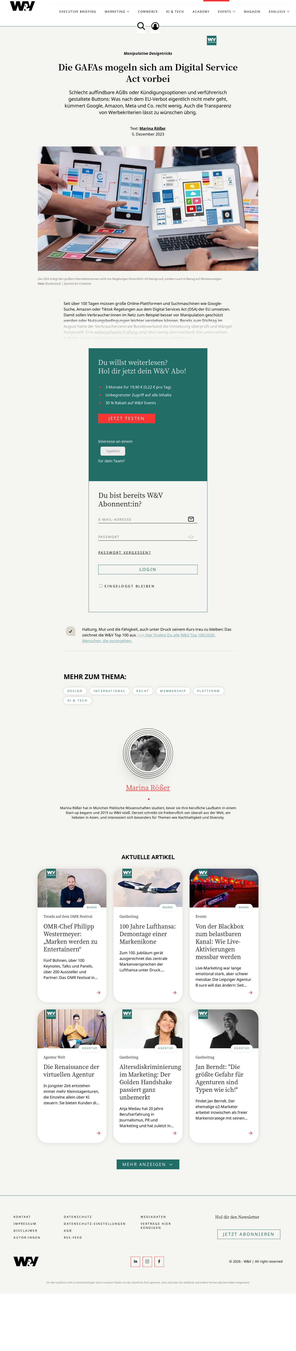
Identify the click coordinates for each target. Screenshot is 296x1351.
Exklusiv (277, 12)
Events (224, 12)
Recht (142, 691)
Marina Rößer (152, 128)
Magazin (252, 12)
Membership (173, 691)
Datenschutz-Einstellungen (95, 1224)
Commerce (148, 12)
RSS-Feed (73, 1237)
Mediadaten (153, 1217)
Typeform (113, 451)
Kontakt (22, 1217)
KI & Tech (175, 12)
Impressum (25, 1224)
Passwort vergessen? (124, 552)
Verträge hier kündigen (156, 1226)
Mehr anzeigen (148, 1164)
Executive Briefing (77, 12)
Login (148, 569)
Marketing (115, 12)
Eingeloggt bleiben (130, 586)
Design (75, 691)
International (110, 691)
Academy (201, 12)
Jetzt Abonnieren (249, 1234)
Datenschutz (78, 1217)
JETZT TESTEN (127, 418)
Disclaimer (26, 1231)
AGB (68, 1231)
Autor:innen (27, 1237)
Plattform (208, 691)
